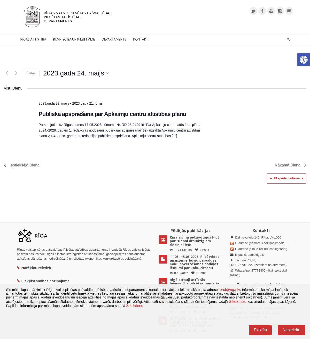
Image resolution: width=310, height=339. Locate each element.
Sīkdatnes (237, 301)
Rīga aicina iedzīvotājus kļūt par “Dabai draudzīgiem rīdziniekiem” (194, 241)
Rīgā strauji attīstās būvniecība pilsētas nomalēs (195, 281)
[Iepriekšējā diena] (7, 73)
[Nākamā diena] (16, 73)
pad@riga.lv (256, 254)
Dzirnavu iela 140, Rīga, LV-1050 (258, 237)
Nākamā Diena (290, 165)
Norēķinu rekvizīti (35, 267)
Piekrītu (260, 330)
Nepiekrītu (291, 330)
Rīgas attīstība (33, 39)
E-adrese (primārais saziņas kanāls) (260, 243)
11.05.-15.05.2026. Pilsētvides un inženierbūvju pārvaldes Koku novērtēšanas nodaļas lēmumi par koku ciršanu (194, 262)
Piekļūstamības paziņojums (43, 281)
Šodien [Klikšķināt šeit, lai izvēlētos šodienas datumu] (31, 73)
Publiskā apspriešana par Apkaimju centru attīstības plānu (112, 114)
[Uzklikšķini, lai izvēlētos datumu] (76, 73)
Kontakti (141, 39)
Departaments (114, 39)
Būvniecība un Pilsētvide (74, 39)
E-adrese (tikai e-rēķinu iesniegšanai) (260, 249)
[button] (303, 59)
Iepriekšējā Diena (22, 165)
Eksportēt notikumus (286, 178)
